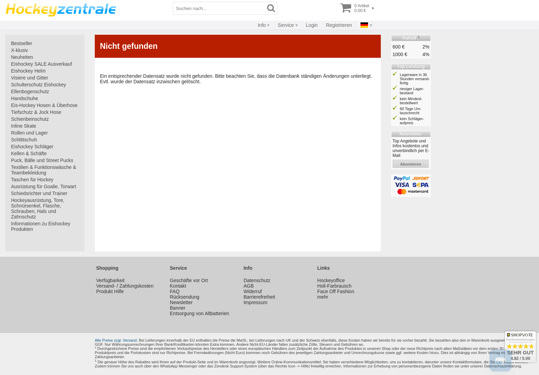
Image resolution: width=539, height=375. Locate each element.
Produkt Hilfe (110, 291)
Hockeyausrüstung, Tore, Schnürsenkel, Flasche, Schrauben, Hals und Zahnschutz (37, 208)
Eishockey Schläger (32, 146)
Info (262, 25)
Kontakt (178, 286)
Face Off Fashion (335, 291)
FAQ (175, 291)
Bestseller (21, 43)
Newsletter (181, 302)
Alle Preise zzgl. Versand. (116, 340)
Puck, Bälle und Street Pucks (42, 160)
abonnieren (410, 164)
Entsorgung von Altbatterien (199, 313)
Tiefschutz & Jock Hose (36, 112)
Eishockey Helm (28, 71)
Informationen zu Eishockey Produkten (40, 226)
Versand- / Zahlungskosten (125, 286)
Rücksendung (185, 297)
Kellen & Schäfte (29, 153)
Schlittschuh (24, 139)
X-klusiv (19, 50)
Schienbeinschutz (30, 119)
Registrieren (339, 25)
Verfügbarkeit (110, 280)
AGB (249, 286)
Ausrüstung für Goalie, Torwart (43, 186)
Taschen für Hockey (32, 179)
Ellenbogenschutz (30, 91)
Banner (177, 308)
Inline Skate (23, 126)
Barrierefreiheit (259, 297)
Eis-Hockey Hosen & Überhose (44, 105)
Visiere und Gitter (29, 78)
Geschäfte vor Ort (189, 280)
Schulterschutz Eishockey (38, 84)
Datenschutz (257, 280)
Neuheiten (22, 57)
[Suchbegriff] (219, 8)
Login (312, 25)
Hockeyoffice (331, 280)
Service (286, 25)
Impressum (255, 302)
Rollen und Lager (29, 133)
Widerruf (253, 291)
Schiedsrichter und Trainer (39, 193)
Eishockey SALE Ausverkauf (41, 64)
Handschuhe (24, 98)
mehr (322, 297)
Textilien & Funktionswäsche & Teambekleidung (43, 169)
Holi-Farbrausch (334, 286)
